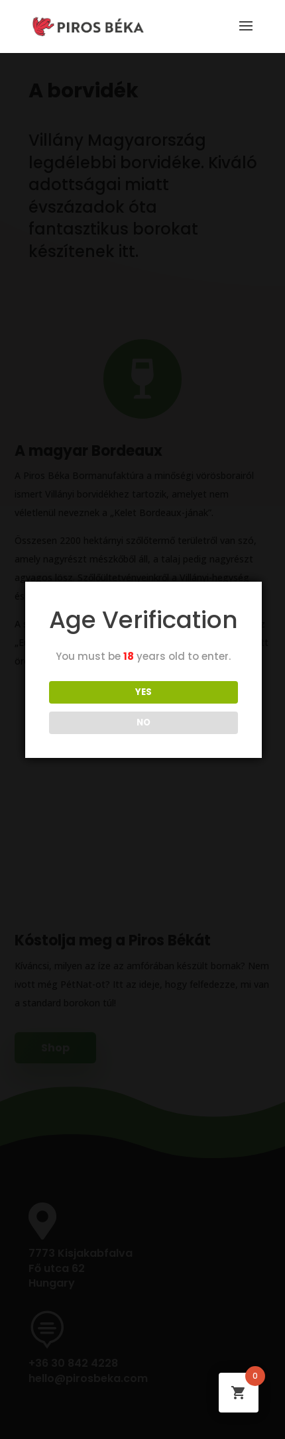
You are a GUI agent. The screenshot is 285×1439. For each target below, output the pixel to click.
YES (143, 692)
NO (143, 722)
